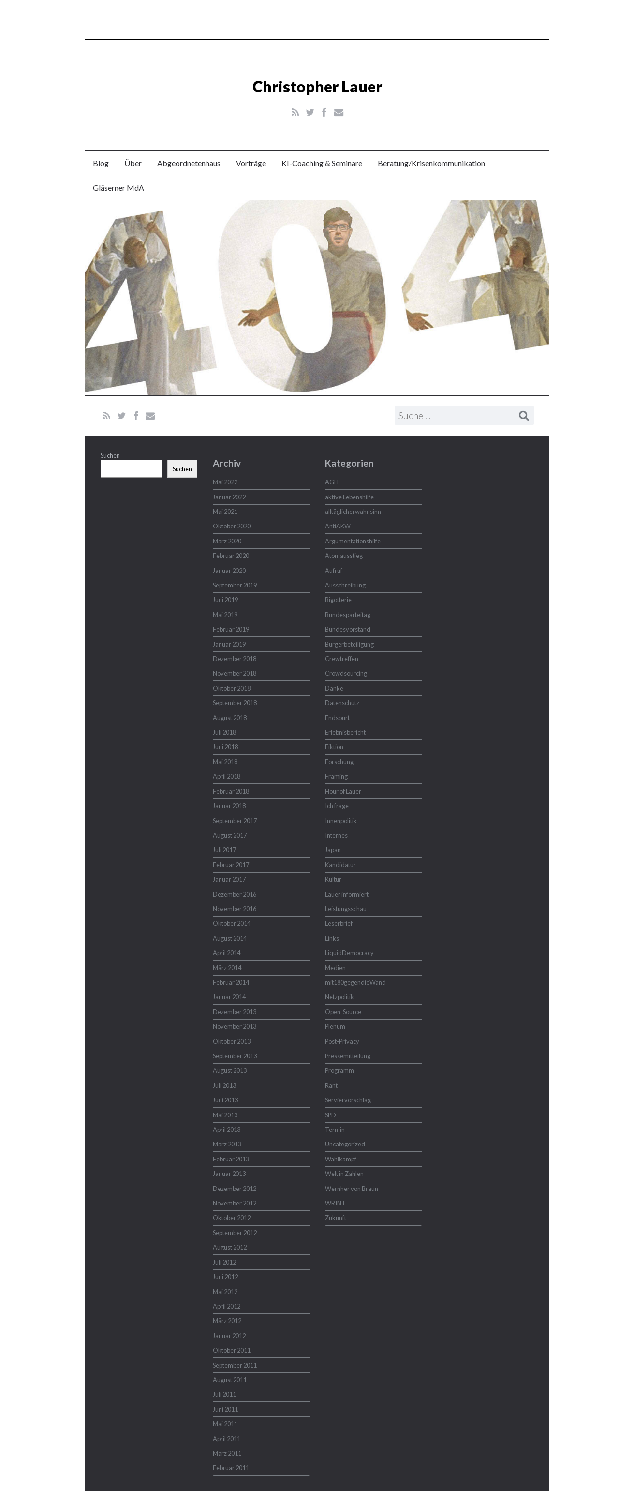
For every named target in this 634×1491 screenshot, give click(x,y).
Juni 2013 (225, 1100)
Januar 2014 (229, 997)
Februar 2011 (231, 1468)
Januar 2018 (229, 806)
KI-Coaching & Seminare (321, 162)
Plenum (335, 1026)
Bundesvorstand (347, 629)
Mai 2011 (225, 1424)
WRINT (335, 1203)
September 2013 (235, 1056)
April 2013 (226, 1129)
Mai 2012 (225, 1291)
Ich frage (337, 806)
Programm (339, 1070)
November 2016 (234, 909)
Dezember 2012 (234, 1188)
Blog (101, 162)
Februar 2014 (231, 982)
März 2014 (227, 968)
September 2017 (235, 821)
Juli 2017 (224, 850)
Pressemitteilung (347, 1056)
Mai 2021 (225, 511)
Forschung (339, 762)
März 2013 (227, 1144)
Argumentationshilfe (353, 541)
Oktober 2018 (232, 688)
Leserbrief (339, 923)
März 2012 (227, 1321)
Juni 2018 (225, 747)
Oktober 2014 (232, 923)
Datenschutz (342, 703)
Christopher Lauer (317, 86)
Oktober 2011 (232, 1350)
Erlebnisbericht (345, 732)
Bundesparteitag (347, 614)
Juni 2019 (225, 599)
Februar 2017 (231, 865)
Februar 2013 (231, 1159)
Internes (336, 835)
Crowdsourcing (346, 673)
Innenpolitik (341, 821)
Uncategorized (345, 1144)
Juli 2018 (224, 732)
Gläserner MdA (118, 187)
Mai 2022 (225, 482)
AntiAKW (338, 526)
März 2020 (227, 541)
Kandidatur (340, 865)
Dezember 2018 (234, 659)
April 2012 (226, 1306)
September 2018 (235, 703)
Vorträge (251, 162)
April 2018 (226, 776)
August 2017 (230, 835)
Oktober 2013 (232, 1041)
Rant (331, 1085)
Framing (336, 776)
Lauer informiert (347, 894)
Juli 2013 (224, 1085)
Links (332, 938)
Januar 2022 (229, 497)
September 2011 (235, 1365)
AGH (332, 482)
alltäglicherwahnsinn (353, 511)
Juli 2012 (224, 1262)
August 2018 (230, 718)
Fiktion (334, 747)
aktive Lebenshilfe (349, 497)
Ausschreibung (345, 585)
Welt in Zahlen (344, 1173)
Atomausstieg (344, 555)
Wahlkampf (340, 1159)
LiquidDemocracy (349, 953)
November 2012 (234, 1203)
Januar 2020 (229, 570)
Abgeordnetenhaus (189, 162)
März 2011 (227, 1453)
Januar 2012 (229, 1336)
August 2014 (230, 938)
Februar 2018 (231, 791)
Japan (333, 850)
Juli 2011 (224, 1394)
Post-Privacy (342, 1041)
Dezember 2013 (234, 1012)
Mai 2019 (225, 614)
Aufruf (333, 570)
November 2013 (234, 1026)
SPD (330, 1115)
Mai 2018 (225, 762)
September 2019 (235, 585)
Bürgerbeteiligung (349, 644)
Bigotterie (338, 599)
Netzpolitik (339, 997)
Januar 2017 (229, 879)
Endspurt (337, 718)
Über (133, 162)
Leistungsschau (346, 909)
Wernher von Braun (351, 1188)
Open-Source (343, 1012)
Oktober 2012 (232, 1217)
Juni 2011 (225, 1409)
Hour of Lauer (343, 791)
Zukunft (335, 1217)
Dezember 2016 (234, 894)
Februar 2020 (231, 555)
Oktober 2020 (232, 526)
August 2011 (230, 1380)
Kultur (333, 879)
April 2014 (226, 953)
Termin (335, 1129)
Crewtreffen (341, 659)
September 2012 (235, 1232)
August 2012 (230, 1247)
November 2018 (234, 673)
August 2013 (230, 1070)
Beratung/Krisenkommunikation (431, 162)
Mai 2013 (225, 1115)
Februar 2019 (231, 629)
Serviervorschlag (348, 1100)
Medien (335, 968)
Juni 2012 (225, 1276)
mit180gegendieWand (355, 982)
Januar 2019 (229, 644)
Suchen (110, 455)
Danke (334, 688)
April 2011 (226, 1439)
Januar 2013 (229, 1173)
